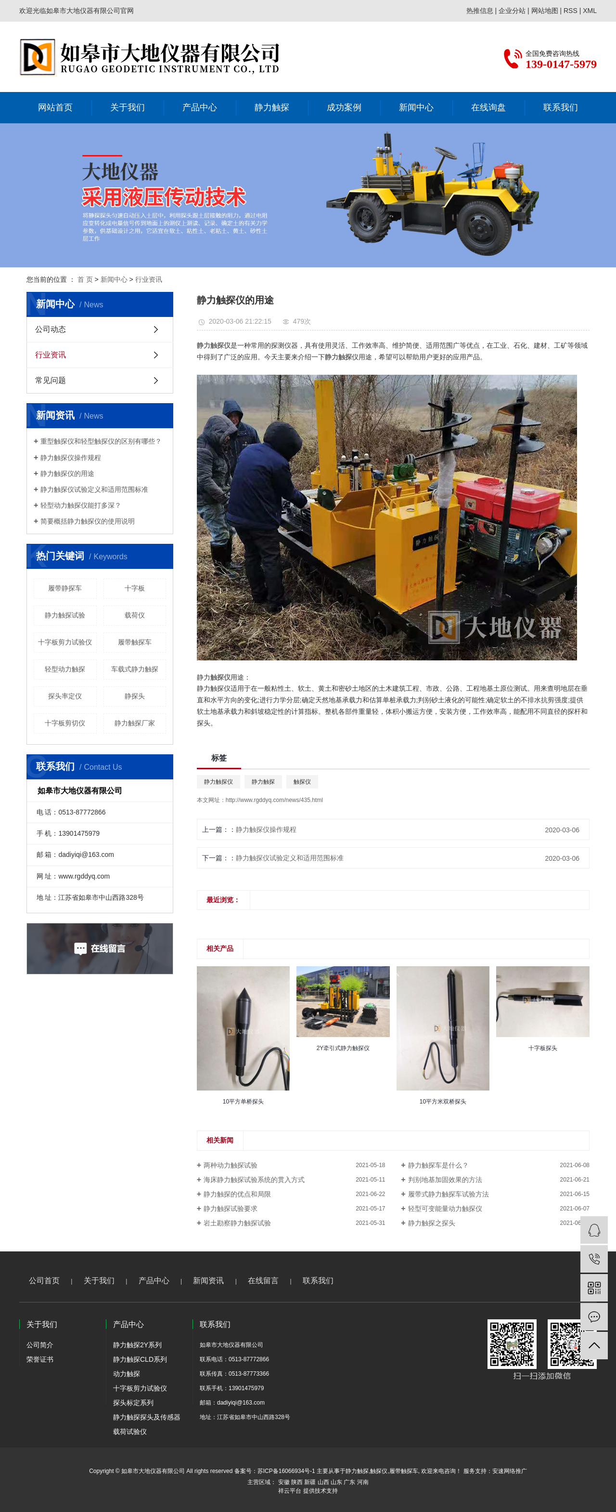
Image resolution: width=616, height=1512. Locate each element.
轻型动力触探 (65, 669)
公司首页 (44, 1280)
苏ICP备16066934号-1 (286, 1471)
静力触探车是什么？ (438, 1165)
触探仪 (302, 781)
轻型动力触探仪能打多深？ (80, 505)
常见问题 (50, 380)
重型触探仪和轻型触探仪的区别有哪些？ (101, 441)
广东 (349, 1482)
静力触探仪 (218, 781)
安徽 (284, 1482)
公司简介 (39, 1345)
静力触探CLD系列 (140, 1359)
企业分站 (512, 10)
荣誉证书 (39, 1359)
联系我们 (560, 107)
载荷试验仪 (130, 1431)
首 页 (85, 279)
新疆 (310, 1482)
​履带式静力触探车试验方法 (448, 1194)
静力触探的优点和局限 (237, 1194)
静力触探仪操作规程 (70, 457)
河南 (363, 1482)
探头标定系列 (133, 1403)
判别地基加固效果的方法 (445, 1179)
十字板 (135, 588)
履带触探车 (135, 642)
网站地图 (544, 10)
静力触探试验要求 (230, 1208)
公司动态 (50, 329)
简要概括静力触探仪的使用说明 (87, 521)
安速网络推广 (509, 1471)
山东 (336, 1482)
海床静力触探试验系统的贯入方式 (254, 1179)
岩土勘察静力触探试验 (237, 1223)
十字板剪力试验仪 (65, 642)
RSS (571, 10)
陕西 (297, 1482)
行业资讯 (148, 279)
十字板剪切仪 (65, 723)
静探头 (135, 696)
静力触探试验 (65, 615)
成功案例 (344, 107)
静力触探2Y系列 (137, 1345)
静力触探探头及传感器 (146, 1417)
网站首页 (55, 107)
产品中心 (199, 107)
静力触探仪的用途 (67, 473)
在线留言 (263, 1280)
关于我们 (127, 107)
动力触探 (126, 1374)
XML (590, 10)
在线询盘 (488, 107)
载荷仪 (135, 615)
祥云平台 (289, 1490)
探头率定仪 (65, 696)
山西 (323, 1482)
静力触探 (272, 107)
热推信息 (479, 10)
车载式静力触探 (134, 669)
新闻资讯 (208, 1280)
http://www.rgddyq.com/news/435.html (274, 800)
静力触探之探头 (431, 1223)
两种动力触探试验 (230, 1165)
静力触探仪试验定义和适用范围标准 (94, 489)
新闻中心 (416, 107)
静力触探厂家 (135, 723)
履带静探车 (65, 588)
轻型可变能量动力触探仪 (445, 1208)
